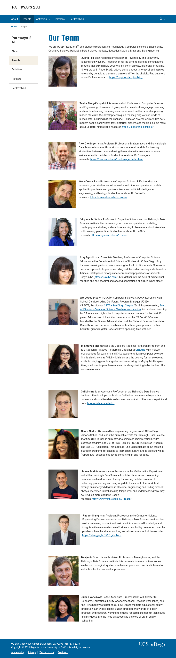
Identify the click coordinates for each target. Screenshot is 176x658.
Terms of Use (47, 652)
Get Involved (77, 19)
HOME (14, 26)
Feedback (63, 652)
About (14, 19)
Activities (43, 19)
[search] (162, 19)
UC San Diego (145, 9)
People (27, 19)
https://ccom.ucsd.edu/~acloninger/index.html (116, 159)
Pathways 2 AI (26, 7)
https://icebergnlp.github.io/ (138, 126)
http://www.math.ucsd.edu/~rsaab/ (112, 498)
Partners (60, 19)
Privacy (32, 652)
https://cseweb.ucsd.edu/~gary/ (108, 197)
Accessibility (17, 652)
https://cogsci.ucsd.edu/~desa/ (109, 235)
